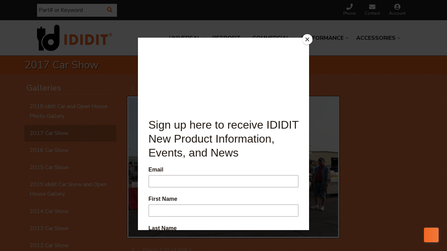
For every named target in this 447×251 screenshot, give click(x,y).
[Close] (307, 39)
